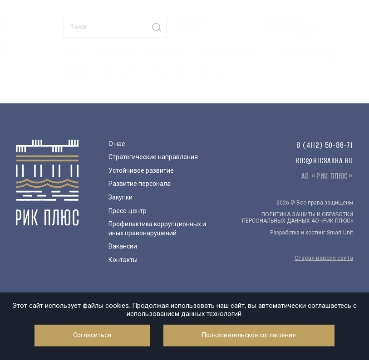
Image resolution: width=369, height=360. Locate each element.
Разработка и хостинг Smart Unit (311, 232)
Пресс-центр (121, 72)
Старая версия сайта (324, 257)
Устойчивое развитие (228, 54)
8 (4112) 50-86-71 (196, 22)
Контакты (211, 72)
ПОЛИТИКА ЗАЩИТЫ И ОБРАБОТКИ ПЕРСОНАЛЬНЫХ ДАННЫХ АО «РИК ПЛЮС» (297, 217)
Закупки (76, 72)
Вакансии (168, 72)
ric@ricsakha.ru (193, 30)
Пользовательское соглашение (249, 335)
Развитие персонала (306, 54)
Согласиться (92, 335)
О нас (72, 54)
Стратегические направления (137, 54)
